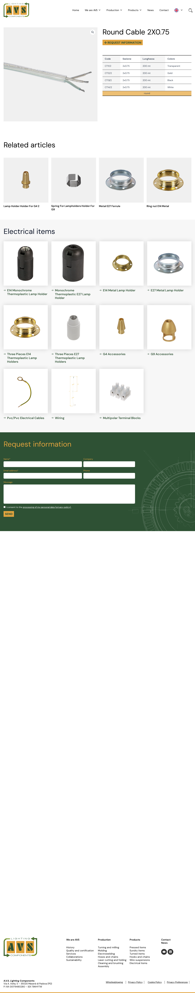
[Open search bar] (190, 10)
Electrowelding (106, 953)
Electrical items (138, 963)
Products (135, 10)
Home (75, 10)
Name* (7, 459)
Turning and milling (108, 947)
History (70, 947)
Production (114, 10)
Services (71, 953)
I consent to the (38, 507)
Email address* (11, 470)
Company (88, 459)
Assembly (103, 966)
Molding (102, 950)
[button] (92, 32)
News (150, 10)
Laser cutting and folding (112, 960)
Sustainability (74, 960)
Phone (86, 470)
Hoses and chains (108, 956)
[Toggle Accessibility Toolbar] (189, 490)
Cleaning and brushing (110, 963)
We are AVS (93, 10)
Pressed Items (138, 947)
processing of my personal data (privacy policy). (47, 507)
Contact (164, 10)
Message (8, 482)
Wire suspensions (140, 960)
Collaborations (74, 956)
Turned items (137, 953)
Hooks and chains (140, 956)
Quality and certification (80, 950)
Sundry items (137, 950)
